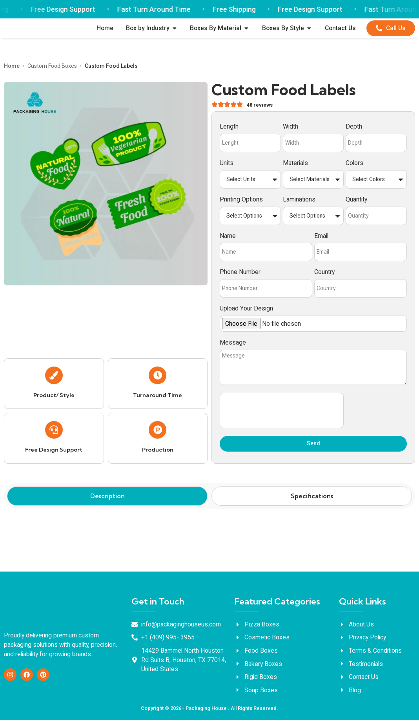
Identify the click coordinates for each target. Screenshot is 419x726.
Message (233, 344)
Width (290, 128)
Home (12, 67)
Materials (295, 165)
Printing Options (241, 201)
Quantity (356, 201)
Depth (354, 128)
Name (228, 237)
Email (321, 237)
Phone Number (240, 274)
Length (229, 128)
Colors (354, 165)
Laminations (299, 201)
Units (226, 165)
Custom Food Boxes (52, 67)
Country (324, 274)
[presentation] (281, 416)
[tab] (107, 502)
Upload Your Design (246, 310)
